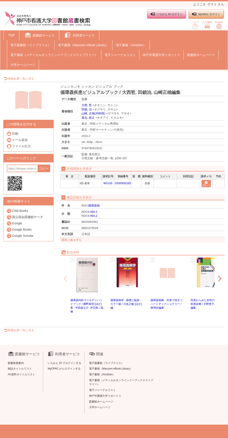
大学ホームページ (22, 64)
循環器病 (94, 205)
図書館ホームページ (201, 55)
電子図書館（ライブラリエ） (30, 45)
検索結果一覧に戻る (19, 78)
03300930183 (123, 183)
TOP (11, 35)
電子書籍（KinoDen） (131, 45)
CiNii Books (17, 211)
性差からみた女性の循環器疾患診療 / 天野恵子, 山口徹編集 (207, 304)
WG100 (108, 183)
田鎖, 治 (86, 109)
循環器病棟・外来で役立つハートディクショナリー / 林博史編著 (167, 304)
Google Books (19, 229)
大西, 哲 (86, 105)
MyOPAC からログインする (64, 368)
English (219, 25)
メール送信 (17, 140)
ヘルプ (195, 25)
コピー (44, 168)
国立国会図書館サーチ (24, 217)
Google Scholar (20, 235)
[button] (39, 35)
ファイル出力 (18, 146)
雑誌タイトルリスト (20, 368)
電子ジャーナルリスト (120, 55)
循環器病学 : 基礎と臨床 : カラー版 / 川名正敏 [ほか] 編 (126, 304)
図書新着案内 (16, 363)
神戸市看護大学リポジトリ (161, 55)
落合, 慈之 (88, 117)
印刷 (12, 133)
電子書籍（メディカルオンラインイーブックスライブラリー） (54, 55)
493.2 (93, 211)
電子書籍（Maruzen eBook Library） (83, 45)
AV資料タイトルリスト (21, 374)
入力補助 (207, 25)
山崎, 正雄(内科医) (93, 113)
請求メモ (206, 184)
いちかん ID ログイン (166, 14)
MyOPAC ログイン (206, 14)
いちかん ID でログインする (64, 363)
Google (14, 223)
